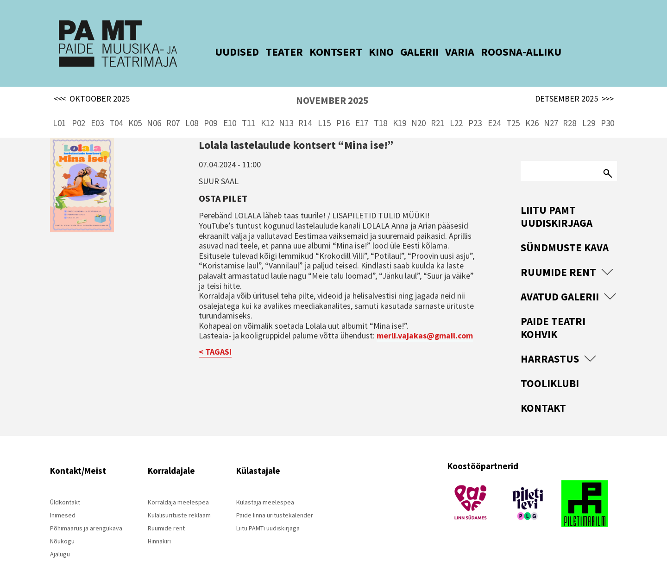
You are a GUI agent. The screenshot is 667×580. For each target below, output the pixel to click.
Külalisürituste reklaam (179, 503)
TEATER (272, 52)
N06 (154, 111)
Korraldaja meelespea (178, 490)
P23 (475, 111)
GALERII (408, 52)
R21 (437, 111)
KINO (369, 52)
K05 (135, 111)
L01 (59, 111)
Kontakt (543, 396)
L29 (588, 111)
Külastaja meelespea (265, 490)
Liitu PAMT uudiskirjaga (556, 204)
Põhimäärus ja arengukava (86, 516)
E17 (361, 111)
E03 (97, 111)
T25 (513, 111)
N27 (551, 111)
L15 (324, 111)
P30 (607, 111)
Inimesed (63, 503)
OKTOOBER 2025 (92, 87)
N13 (286, 111)
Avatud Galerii (560, 285)
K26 (532, 111)
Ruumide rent (558, 260)
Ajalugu (60, 542)
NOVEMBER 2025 (332, 89)
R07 (173, 111)
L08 (191, 111)
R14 (305, 111)
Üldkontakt (65, 490)
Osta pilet (223, 186)
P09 (210, 111)
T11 (248, 111)
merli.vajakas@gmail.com (425, 324)
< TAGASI (215, 340)
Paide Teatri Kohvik (553, 316)
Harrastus (550, 347)
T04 (116, 111)
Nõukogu (62, 529)
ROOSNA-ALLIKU (509, 52)
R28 (569, 111)
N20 (418, 111)
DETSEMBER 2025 (574, 87)
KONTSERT (324, 52)
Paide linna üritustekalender (274, 503)
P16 (343, 111)
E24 (494, 111)
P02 (78, 111)
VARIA (448, 52)
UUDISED (225, 52)
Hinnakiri (159, 529)
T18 (380, 111)
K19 (399, 111)
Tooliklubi (550, 371)
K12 (267, 111)
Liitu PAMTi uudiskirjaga (268, 516)
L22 (456, 111)
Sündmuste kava (565, 235)
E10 (229, 111)
